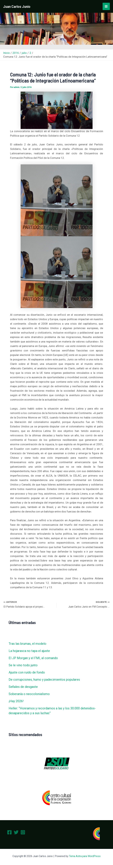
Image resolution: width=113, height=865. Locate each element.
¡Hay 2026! (16, 701)
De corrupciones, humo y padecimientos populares (44, 679)
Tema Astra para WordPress (85, 856)
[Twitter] (16, 832)
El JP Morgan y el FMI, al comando (33, 658)
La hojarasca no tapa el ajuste (29, 651)
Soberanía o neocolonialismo (29, 694)
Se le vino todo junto (23, 665)
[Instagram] (22, 832)
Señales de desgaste (23, 687)
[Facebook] (9, 832)
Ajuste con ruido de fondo (27, 672)
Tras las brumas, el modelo (27, 644)
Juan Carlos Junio (17, 6)
